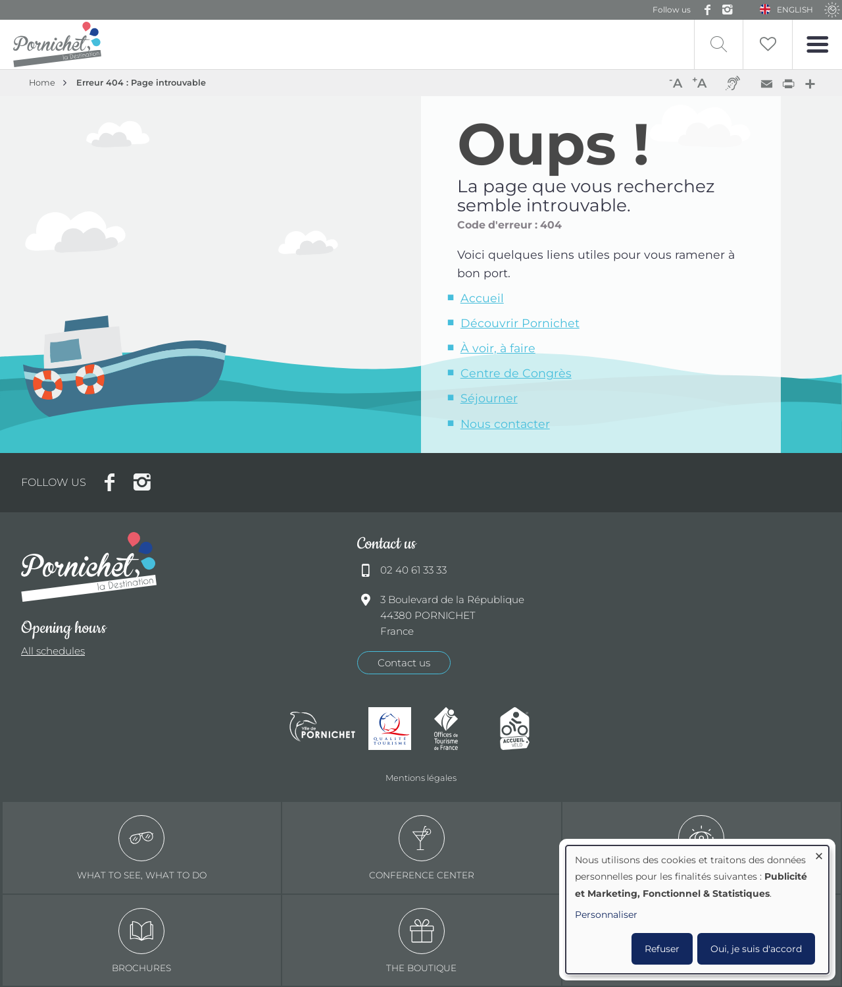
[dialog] (697, 909)
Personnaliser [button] (606, 914)
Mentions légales (421, 777)
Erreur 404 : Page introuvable (141, 83)
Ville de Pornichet (322, 728)
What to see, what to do (142, 847)
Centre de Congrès (516, 373)
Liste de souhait (767, 44)
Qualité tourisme (394, 728)
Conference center (421, 847)
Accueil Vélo (526, 728)
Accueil (482, 298)
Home (42, 83)
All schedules (53, 651)
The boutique (421, 940)
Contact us (404, 662)
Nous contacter (505, 424)
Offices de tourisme (460, 728)
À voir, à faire (497, 348)
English (795, 9)
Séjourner (489, 398)
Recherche (719, 44)
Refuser (662, 949)
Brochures (141, 940)
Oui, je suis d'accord (756, 949)
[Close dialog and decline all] (819, 853)
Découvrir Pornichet (520, 323)
